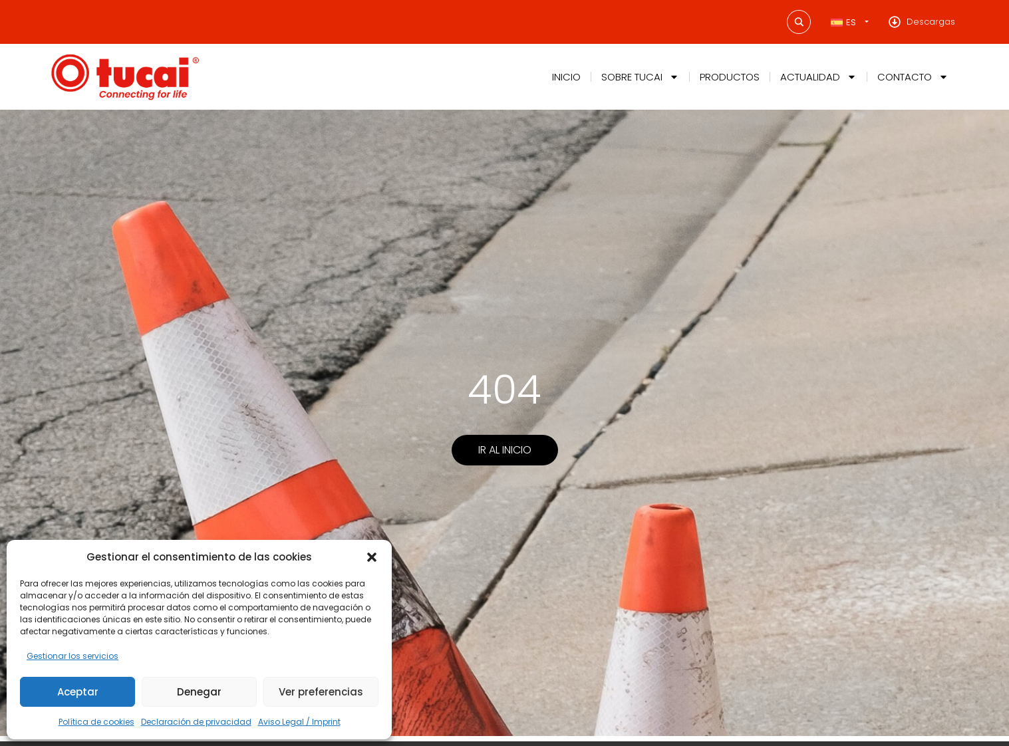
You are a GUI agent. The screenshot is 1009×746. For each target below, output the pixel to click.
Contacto (912, 76)
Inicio (566, 77)
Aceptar (77, 692)
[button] (371, 557)
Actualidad (818, 76)
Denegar (199, 692)
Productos (730, 77)
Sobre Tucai (640, 76)
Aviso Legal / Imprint (299, 721)
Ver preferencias (321, 692)
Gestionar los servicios (72, 656)
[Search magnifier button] (799, 22)
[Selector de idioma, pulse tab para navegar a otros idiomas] (849, 22)
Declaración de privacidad (196, 721)
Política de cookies (96, 721)
